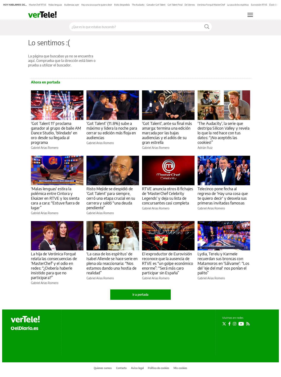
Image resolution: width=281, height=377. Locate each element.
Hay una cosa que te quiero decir (96, 4)
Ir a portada (140, 294)
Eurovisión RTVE (259, 4)
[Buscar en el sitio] (135, 26)
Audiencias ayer (71, 4)
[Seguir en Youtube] (241, 324)
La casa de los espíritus (238, 4)
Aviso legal (137, 368)
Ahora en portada (45, 82)
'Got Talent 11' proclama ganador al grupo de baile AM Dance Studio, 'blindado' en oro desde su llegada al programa (56, 133)
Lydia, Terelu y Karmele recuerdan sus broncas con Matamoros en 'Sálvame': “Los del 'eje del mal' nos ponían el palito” (223, 263)
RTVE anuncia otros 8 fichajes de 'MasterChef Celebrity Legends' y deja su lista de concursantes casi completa (167, 195)
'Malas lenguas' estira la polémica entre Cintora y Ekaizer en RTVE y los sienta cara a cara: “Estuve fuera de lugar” (55, 198)
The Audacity (138, 4)
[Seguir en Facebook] (229, 324)
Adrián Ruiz (205, 147)
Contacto (121, 368)
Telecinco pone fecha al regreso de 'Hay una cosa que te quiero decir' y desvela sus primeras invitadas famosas (223, 195)
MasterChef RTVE (37, 4)
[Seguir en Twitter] (224, 324)
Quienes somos (103, 368)
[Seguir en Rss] (248, 324)
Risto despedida (122, 4)
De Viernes (190, 4)
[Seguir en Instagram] (234, 324)
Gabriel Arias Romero (44, 147)
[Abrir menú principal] (250, 15)
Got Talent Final (175, 4)
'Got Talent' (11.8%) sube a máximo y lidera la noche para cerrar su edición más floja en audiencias (111, 130)
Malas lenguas (55, 4)
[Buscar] (207, 26)
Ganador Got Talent (156, 4)
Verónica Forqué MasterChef (211, 4)
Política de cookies (158, 368)
